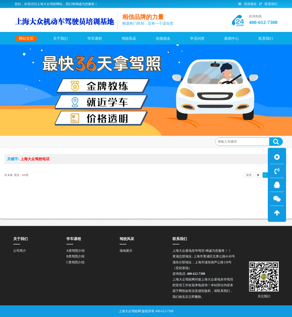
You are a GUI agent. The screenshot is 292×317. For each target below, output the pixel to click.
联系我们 (268, 4)
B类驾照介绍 (75, 256)
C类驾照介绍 (75, 262)
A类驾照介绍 (75, 250)
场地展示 (126, 250)
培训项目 (247, 4)
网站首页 (37, 141)
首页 (249, 175)
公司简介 (19, 250)
